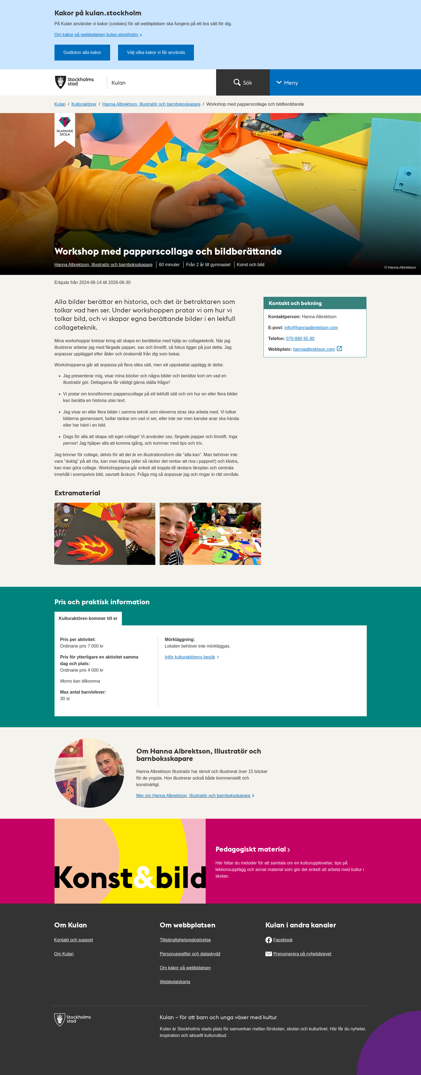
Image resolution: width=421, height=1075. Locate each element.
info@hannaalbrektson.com (311, 327)
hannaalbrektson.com (314, 349)
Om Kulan (64, 954)
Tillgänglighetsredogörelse (185, 940)
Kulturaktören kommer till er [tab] (88, 618)
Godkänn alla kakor (82, 52)
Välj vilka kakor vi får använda (156, 52)
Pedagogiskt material (253, 848)
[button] (345, 82)
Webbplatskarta (175, 981)
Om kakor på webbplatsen (185, 967)
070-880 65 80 (300, 338)
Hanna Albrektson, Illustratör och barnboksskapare (104, 264)
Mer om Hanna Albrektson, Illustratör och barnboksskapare (193, 795)
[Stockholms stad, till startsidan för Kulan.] (132, 82)
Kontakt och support (73, 940)
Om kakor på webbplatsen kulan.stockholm (97, 34)
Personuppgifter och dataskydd (190, 954)
